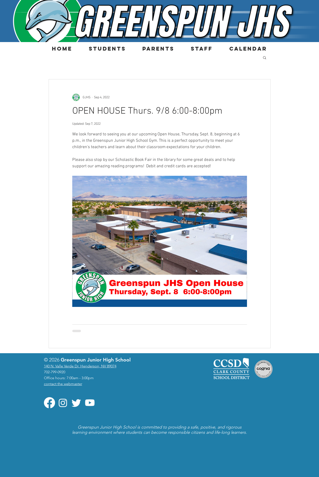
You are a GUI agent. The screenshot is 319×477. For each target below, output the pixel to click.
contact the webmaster (63, 384)
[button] (107, 48)
